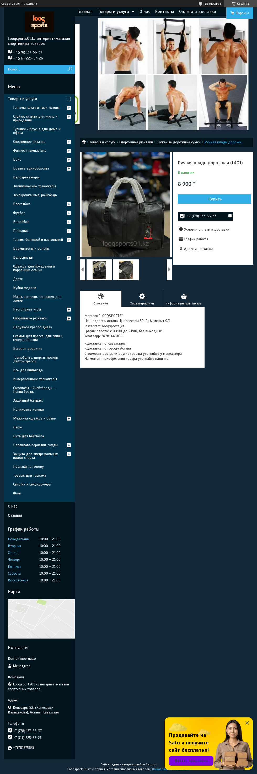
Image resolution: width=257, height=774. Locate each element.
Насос (18, 427)
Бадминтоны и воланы (31, 248)
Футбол (19, 213)
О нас (145, 11)
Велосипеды (23, 257)
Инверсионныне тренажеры (35, 379)
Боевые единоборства (31, 168)
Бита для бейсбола (28, 436)
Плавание (21, 230)
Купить (215, 199)
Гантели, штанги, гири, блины (36, 107)
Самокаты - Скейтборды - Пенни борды (34, 390)
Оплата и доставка (197, 11)
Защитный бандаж (28, 400)
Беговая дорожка (27, 348)
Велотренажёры (26, 177)
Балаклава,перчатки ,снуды (35, 445)
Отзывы (15, 515)
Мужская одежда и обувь (34, 418)
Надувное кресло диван (32, 327)
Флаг (17, 493)
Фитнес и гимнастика (29, 150)
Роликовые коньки (28, 409)
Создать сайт (10, 4)
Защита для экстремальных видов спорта (35, 456)
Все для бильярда (28, 370)
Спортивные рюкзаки (136, 142)
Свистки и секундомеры (32, 484)
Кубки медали (24, 288)
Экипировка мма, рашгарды (35, 195)
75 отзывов (213, 4)
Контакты (164, 11)
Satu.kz (151, 764)
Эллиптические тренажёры (34, 186)
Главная (85, 11)
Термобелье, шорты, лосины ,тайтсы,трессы (35, 359)
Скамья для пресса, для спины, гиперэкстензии (38, 338)
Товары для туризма (29, 475)
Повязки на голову (28, 466)
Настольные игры (27, 309)
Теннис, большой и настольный (38, 239)
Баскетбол (21, 204)
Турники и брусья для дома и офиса (36, 131)
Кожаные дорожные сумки (179, 142)
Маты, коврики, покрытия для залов (37, 299)
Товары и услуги (113, 11)
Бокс (17, 159)
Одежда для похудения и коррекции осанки (34, 268)
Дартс (18, 279)
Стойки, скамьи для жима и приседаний (35, 118)
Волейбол (21, 222)
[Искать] (70, 69)
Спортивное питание (29, 141)
